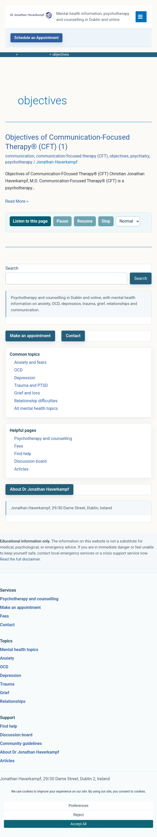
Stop (106, 226)
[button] (36, 43)
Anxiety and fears (30, 368)
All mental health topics (36, 414)
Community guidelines (21, 749)
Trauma (7, 690)
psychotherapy (18, 168)
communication (19, 162)
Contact (73, 341)
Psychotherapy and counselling (43, 444)
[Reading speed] (128, 227)
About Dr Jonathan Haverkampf (39, 495)
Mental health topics (19, 655)
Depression (24, 383)
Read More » (16, 207)
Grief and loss (27, 399)
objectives (119, 162)
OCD (18, 376)
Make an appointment (30, 341)
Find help (22, 459)
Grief (4, 698)
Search (11, 274)
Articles (21, 475)
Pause (62, 226)
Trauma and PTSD (31, 391)
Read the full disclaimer (20, 565)
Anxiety (7, 664)
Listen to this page (30, 226)
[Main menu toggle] (141, 19)
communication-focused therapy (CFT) (72, 162)
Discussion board (30, 467)
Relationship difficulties (35, 406)
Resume (85, 226)
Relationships (13, 707)
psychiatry (139, 162)
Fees (18, 452)
